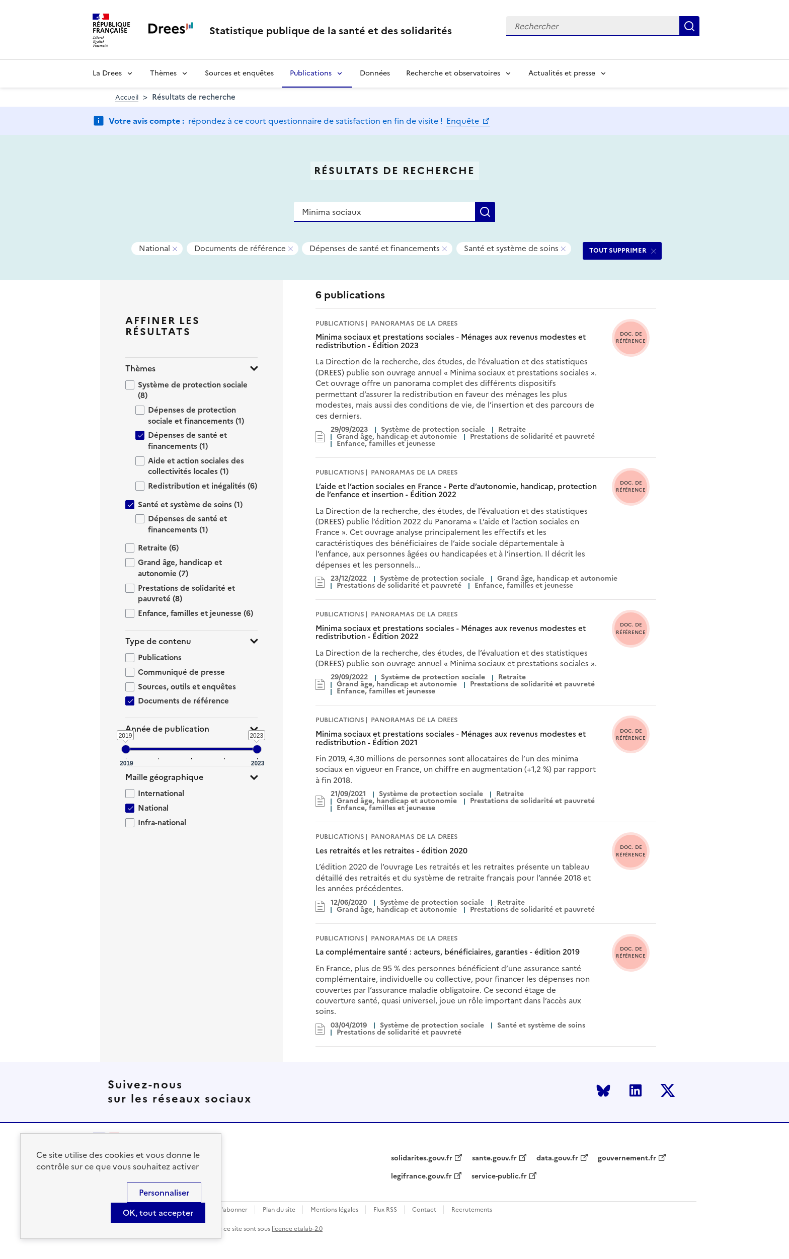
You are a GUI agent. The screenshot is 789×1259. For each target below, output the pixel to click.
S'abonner (233, 1210)
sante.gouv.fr (494, 1158)
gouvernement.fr (627, 1158)
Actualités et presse (561, 73)
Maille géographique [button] (164, 777)
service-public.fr (499, 1176)
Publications (311, 73)
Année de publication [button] (167, 729)
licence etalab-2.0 (297, 1228)
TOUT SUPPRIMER (618, 250)
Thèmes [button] (140, 368)
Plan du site (279, 1210)
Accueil (126, 97)
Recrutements (471, 1210)
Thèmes (163, 73)
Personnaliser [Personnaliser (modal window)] (164, 1193)
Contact (424, 1210)
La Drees (107, 73)
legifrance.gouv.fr (421, 1176)
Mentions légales (334, 1210)
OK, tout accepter (158, 1213)
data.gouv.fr (557, 1158)
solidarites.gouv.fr (421, 1158)
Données (375, 73)
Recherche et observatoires (453, 73)
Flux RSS (385, 1210)
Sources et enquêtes (239, 73)
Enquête (463, 121)
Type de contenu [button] (158, 641)
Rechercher (689, 26)
